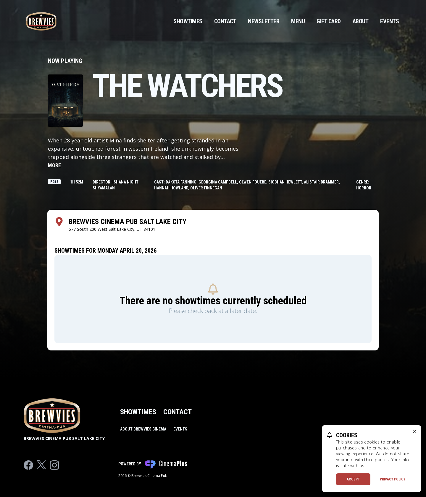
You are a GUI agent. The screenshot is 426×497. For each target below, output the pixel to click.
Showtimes (187, 21)
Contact (225, 21)
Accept (353, 479)
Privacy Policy (392, 479)
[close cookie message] (415, 431)
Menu (298, 21)
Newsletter (263, 21)
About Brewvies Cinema (143, 429)
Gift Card (329, 21)
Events (389, 21)
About (361, 21)
